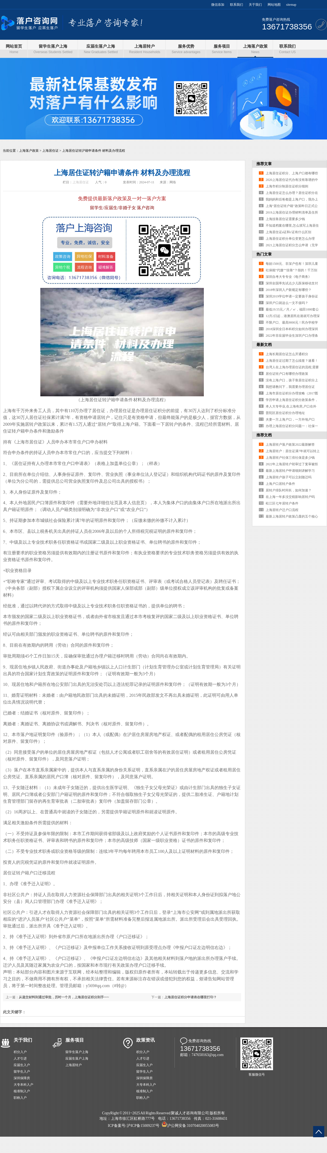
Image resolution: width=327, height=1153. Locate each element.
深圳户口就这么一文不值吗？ (287, 303)
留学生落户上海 (76, 1052)
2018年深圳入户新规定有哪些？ (288, 290)
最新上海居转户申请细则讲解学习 (290, 471)
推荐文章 (264, 164)
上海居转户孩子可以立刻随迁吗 (288, 477)
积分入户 (20, 1052)
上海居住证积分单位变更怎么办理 (290, 239)
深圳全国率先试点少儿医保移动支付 (292, 283)
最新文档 (264, 345)
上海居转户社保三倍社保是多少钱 (290, 458)
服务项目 (74, 1040)
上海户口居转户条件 (280, 484)
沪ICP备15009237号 (143, 1126)
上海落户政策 (29, 151)
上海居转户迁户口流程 (282, 510)
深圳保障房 (22, 1078)
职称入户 (20, 1098)
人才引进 (20, 1058)
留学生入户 (22, 1071)
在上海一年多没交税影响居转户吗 (290, 497)
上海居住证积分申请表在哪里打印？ (190, 997)
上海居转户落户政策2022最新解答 (290, 444)
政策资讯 (145, 1040)
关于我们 (255, 5)
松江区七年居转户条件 (282, 503)
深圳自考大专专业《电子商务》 (288, 277)
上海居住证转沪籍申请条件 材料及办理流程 (93, 151)
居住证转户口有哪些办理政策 (287, 374)
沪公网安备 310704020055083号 (193, 1126)
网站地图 (274, 5)
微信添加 (217, 5)
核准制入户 (22, 1091)
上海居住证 (50, 151)
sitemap (291, 5)
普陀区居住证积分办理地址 (285, 413)
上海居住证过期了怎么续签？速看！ (292, 361)
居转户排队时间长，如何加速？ (288, 490)
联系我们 (236, 5)
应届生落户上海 (76, 1058)
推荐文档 (264, 435)
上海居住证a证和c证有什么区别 (288, 232)
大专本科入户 (23, 1085)
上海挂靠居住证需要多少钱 (285, 219)
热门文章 (264, 254)
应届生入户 (22, 1065)
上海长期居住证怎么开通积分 (287, 354)
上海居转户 (73, 1065)
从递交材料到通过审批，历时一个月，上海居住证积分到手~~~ (64, 997)
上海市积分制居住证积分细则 (287, 186)
